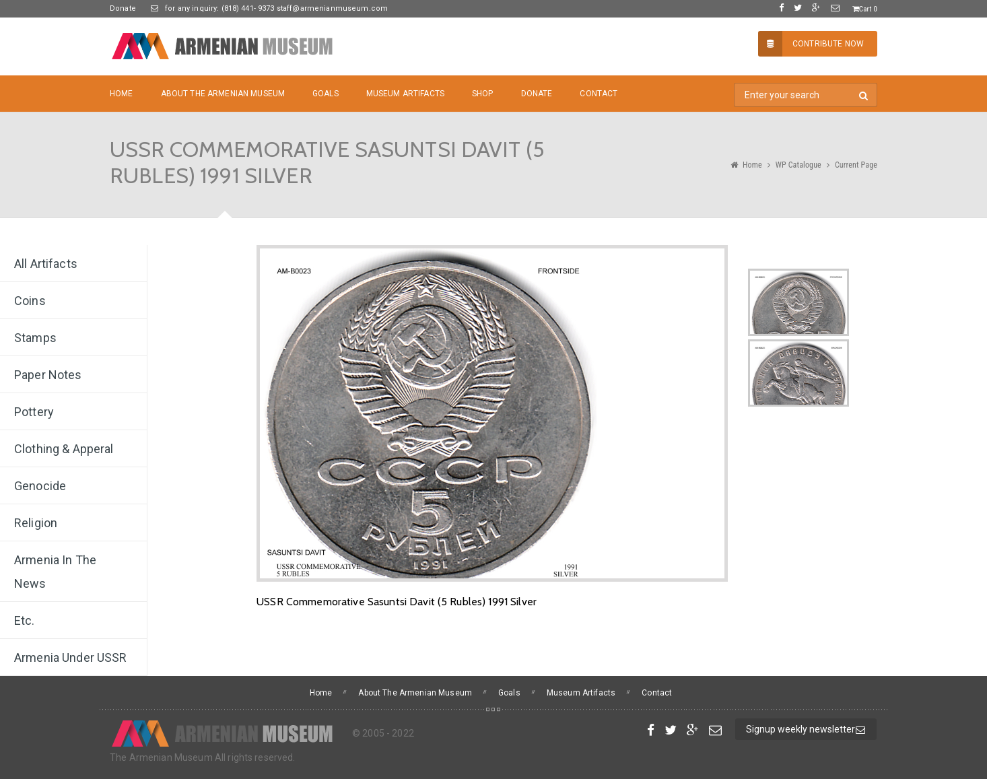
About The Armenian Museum (223, 93)
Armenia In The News (55, 571)
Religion (35, 523)
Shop (483, 93)
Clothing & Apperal (64, 449)
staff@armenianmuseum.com (331, 8)
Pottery (34, 412)
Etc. (24, 620)
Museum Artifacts (405, 93)
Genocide (40, 486)
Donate (123, 8)
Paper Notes (48, 375)
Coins (30, 301)
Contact (598, 93)
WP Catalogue (798, 165)
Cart (864, 9)
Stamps (35, 338)
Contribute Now (811, 44)
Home (121, 93)
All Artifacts (45, 264)
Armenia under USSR (70, 657)
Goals (325, 93)
